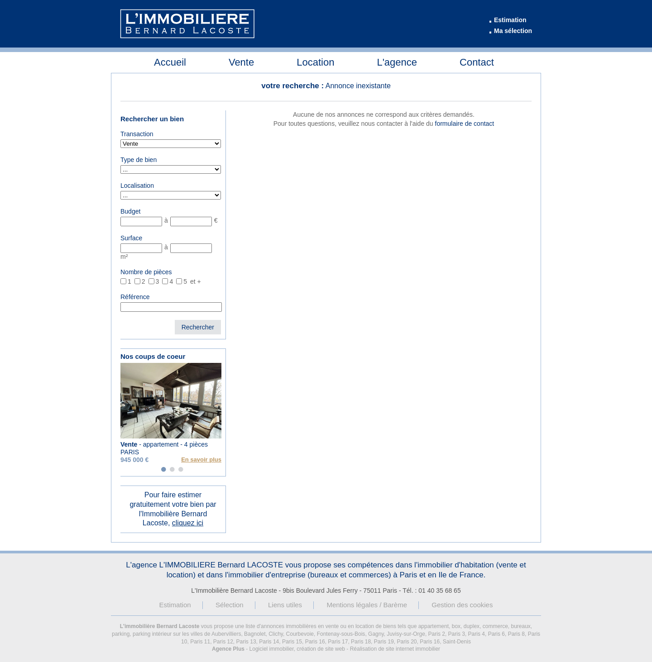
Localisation (137, 185)
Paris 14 (269, 641)
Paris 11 (200, 641)
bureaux (520, 626)
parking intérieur (152, 634)
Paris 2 (436, 634)
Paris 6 (496, 634)
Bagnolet (254, 634)
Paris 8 (516, 634)
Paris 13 (246, 641)
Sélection (230, 605)
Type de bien (138, 159)
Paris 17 (338, 641)
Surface (131, 238)
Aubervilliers (226, 634)
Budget (130, 211)
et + (195, 281)
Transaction (136, 134)
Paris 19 (384, 641)
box (456, 626)
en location (361, 626)
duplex (471, 626)
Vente (241, 62)
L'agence (397, 62)
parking (120, 634)
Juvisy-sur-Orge (406, 634)
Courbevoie (300, 634)
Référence (135, 296)
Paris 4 (476, 634)
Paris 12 (223, 641)
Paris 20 (407, 641)
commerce (495, 626)
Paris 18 (361, 641)
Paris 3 (456, 634)
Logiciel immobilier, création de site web (297, 649)
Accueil (170, 62)
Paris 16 (315, 641)
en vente (328, 626)
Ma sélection (513, 30)
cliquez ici (187, 523)
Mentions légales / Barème (366, 605)
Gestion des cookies (462, 605)
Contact (477, 62)
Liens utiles (285, 605)
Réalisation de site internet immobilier (395, 649)
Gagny (376, 634)
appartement (433, 626)
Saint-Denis (457, 641)
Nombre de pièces (146, 272)
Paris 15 (292, 641)
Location (315, 62)
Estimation (510, 20)
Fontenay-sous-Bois (341, 634)
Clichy (275, 634)
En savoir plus (201, 459)
